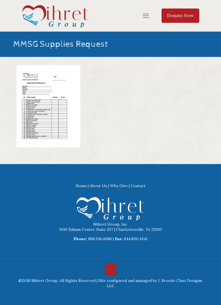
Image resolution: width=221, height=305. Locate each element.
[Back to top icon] (110, 269)
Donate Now (180, 15)
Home (81, 185)
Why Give (119, 185)
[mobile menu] (146, 15)
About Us (98, 185)
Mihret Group (44, 280)
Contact (138, 185)
